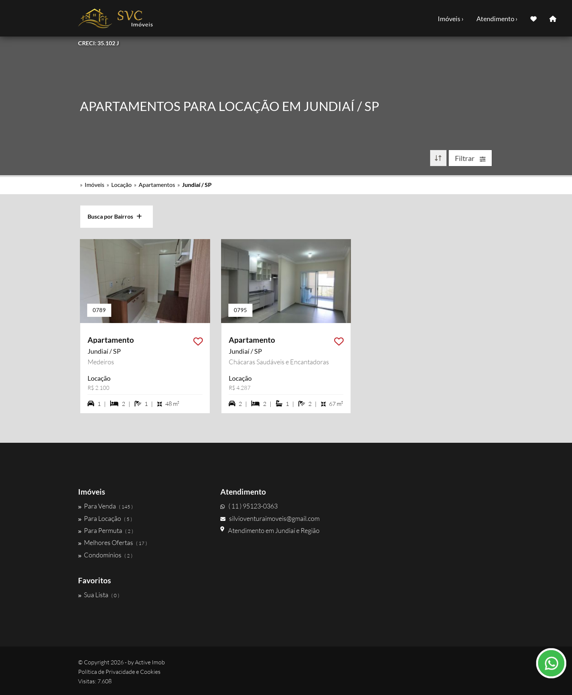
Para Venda (105, 506)
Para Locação (105, 518)
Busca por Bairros (115, 216)
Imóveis (94, 184)
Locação (121, 184)
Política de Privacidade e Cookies (119, 671)
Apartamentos (157, 184)
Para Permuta (105, 530)
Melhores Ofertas (112, 542)
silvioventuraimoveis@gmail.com (270, 518)
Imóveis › (451, 19)
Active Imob (150, 662)
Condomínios (105, 555)
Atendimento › (497, 19)
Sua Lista (98, 595)
